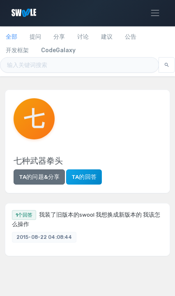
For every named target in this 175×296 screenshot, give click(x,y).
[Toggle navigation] (155, 13)
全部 (11, 36)
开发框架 (17, 50)
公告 (130, 36)
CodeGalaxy (58, 50)
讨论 (83, 36)
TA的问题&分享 (39, 176)
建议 (107, 36)
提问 (35, 36)
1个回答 (24, 215)
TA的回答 (84, 176)
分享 (59, 36)
